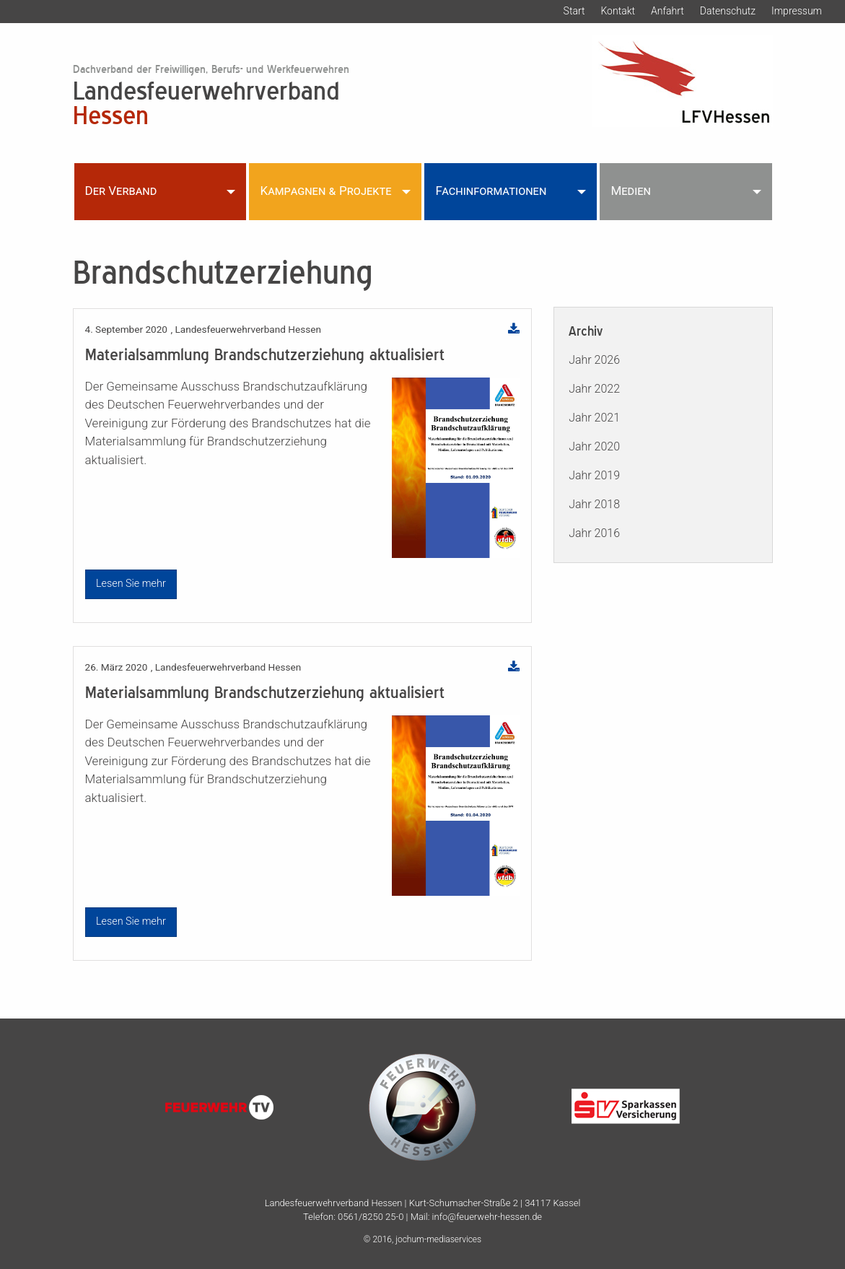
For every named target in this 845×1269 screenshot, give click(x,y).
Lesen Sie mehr (131, 583)
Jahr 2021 (594, 417)
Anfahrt (667, 11)
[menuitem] (160, 191)
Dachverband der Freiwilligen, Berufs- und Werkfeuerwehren (211, 69)
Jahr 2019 (594, 475)
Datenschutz (728, 11)
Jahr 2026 (594, 360)
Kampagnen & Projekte (325, 190)
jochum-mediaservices (438, 1239)
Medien (630, 190)
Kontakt (617, 11)
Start (574, 11)
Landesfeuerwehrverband (303, 102)
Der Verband (121, 190)
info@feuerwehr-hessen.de (487, 1216)
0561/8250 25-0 (370, 1216)
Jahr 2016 (594, 533)
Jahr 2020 (594, 446)
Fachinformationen (490, 190)
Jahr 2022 (594, 389)
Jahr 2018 (594, 504)
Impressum (796, 11)
